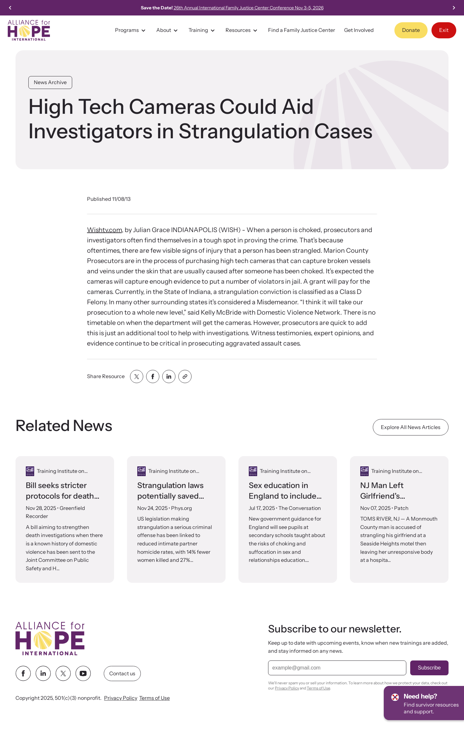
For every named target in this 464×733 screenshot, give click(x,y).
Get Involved (359, 30)
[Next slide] (454, 8)
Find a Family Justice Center (301, 30)
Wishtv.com (104, 230)
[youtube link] (83, 673)
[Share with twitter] (136, 376)
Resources (242, 30)
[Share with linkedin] (169, 376)
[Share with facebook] (153, 376)
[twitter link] (63, 673)
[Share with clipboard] (185, 376)
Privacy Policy (120, 698)
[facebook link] (23, 673)
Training (202, 30)
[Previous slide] (10, 8)
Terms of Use (154, 698)
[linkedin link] (43, 673)
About (167, 30)
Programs (131, 30)
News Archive (50, 82)
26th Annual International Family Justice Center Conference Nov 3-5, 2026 (249, 8)
